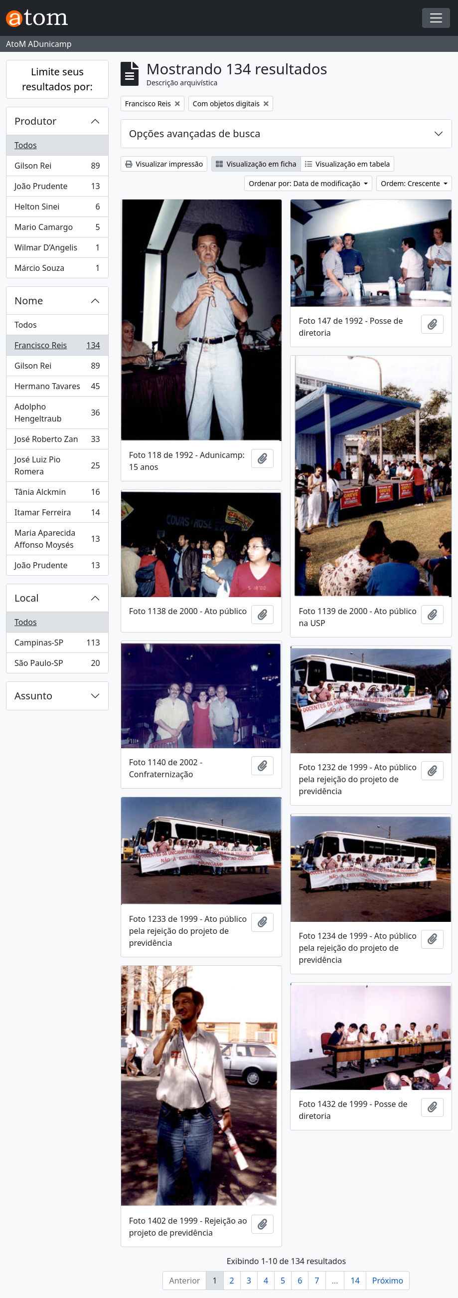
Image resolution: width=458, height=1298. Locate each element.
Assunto (33, 695)
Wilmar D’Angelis (57, 249)
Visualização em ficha (256, 164)
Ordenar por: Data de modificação (305, 183)
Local (26, 598)
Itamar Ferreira (57, 514)
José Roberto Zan (57, 441)
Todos (25, 145)
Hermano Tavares (57, 388)
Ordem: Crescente (411, 183)
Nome (28, 300)
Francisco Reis (57, 347)
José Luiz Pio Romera (57, 465)
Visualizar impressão (164, 164)
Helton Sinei (57, 209)
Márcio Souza (57, 270)
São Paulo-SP (57, 665)
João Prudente (57, 188)
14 (354, 1280)
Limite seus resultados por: (57, 79)
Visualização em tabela (347, 164)
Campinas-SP (57, 645)
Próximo (388, 1280)
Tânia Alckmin (57, 494)
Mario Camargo (57, 229)
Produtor (35, 121)
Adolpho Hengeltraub (57, 412)
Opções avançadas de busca (195, 133)
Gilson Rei (57, 168)
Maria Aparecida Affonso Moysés (57, 538)
